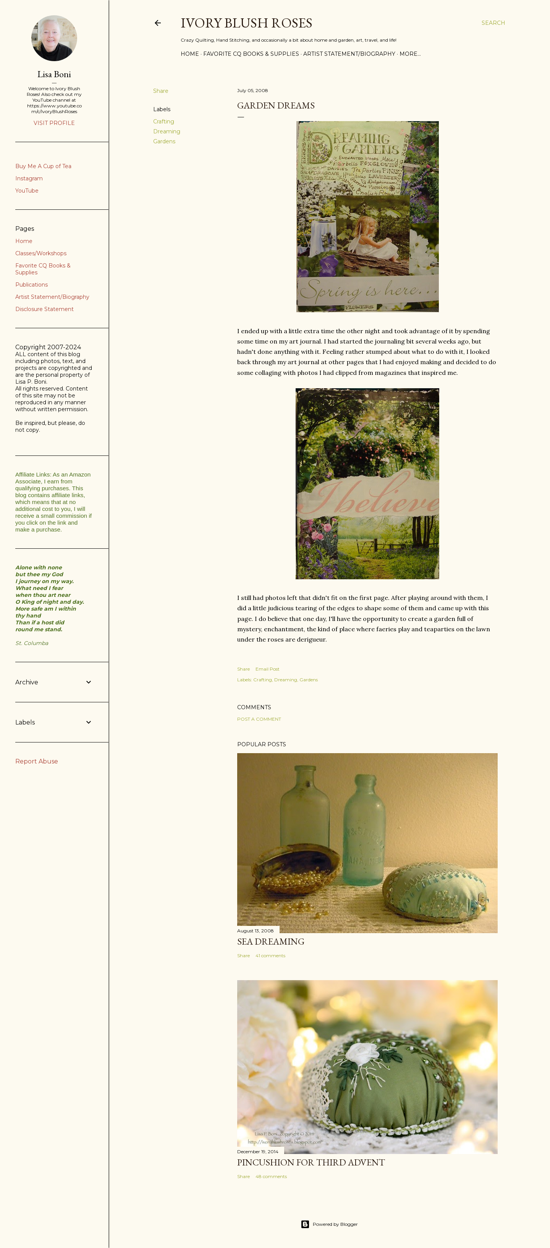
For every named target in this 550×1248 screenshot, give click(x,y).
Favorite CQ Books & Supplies (251, 53)
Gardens (164, 141)
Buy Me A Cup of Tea (43, 166)
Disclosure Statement (44, 309)
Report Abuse (36, 761)
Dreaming (166, 131)
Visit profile (54, 123)
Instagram (29, 178)
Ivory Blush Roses (246, 23)
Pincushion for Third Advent (311, 1162)
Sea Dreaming (270, 941)
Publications (31, 284)
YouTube (27, 190)
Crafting (163, 121)
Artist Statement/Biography (349, 53)
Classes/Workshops (40, 253)
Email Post (268, 669)
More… (410, 53)
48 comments (271, 1176)
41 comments (270, 955)
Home (190, 53)
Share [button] (160, 91)
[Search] (493, 23)
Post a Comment (259, 719)
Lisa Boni (54, 74)
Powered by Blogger (329, 1224)
